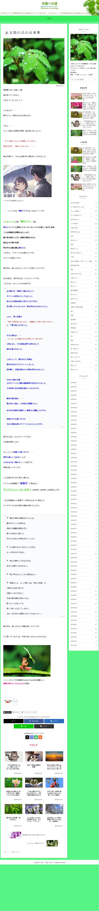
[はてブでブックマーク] (54, 721)
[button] (44, 726)
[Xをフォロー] (27, 737)
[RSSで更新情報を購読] (40, 737)
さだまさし (16, 712)
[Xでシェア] (13, 721)
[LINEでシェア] (24, 726)
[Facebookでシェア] (34, 721)
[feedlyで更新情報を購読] (36, 737)
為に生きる (7, 712)
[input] (83, 79)
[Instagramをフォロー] (32, 737)
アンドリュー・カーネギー (29, 712)
